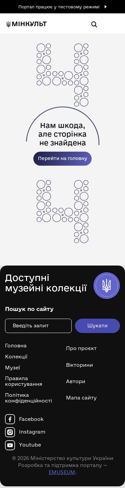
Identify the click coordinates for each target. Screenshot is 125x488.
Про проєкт (81, 348)
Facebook (31, 419)
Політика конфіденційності (28, 397)
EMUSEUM (62, 472)
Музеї (12, 367)
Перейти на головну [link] (62, 158)
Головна (16, 345)
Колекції (16, 356)
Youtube (30, 445)
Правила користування (23, 381)
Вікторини (79, 365)
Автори (75, 381)
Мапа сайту (81, 397)
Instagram (32, 432)
